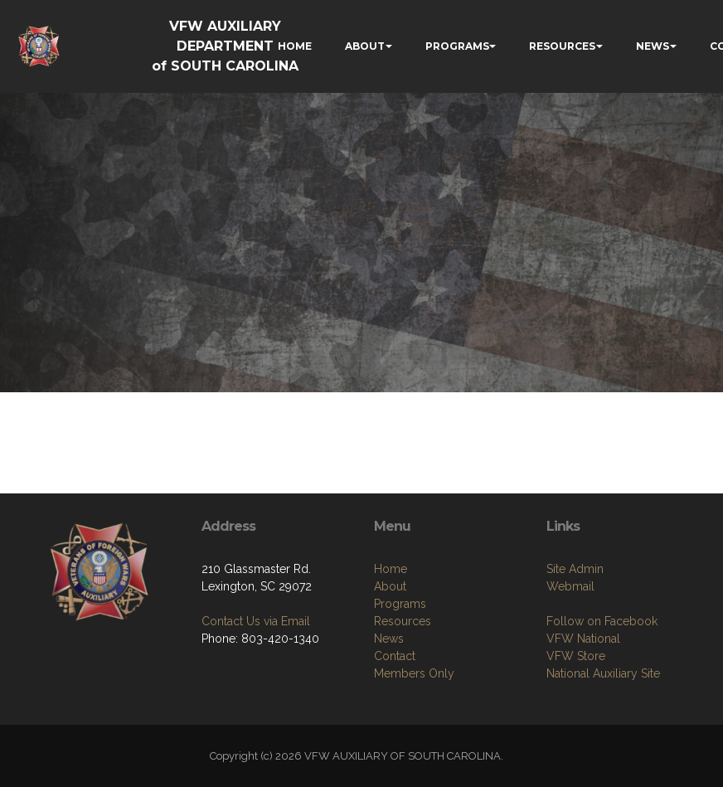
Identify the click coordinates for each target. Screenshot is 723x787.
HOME (295, 46)
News (389, 638)
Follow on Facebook (601, 621)
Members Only (414, 673)
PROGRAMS (457, 46)
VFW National (583, 638)
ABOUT (365, 46)
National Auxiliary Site (603, 673)
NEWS (652, 46)
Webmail (570, 586)
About (390, 586)
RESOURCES (562, 46)
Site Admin (575, 569)
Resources (402, 621)
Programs (400, 603)
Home (390, 569)
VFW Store (575, 656)
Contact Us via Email (255, 621)
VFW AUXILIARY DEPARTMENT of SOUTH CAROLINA (225, 46)
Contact (394, 656)
